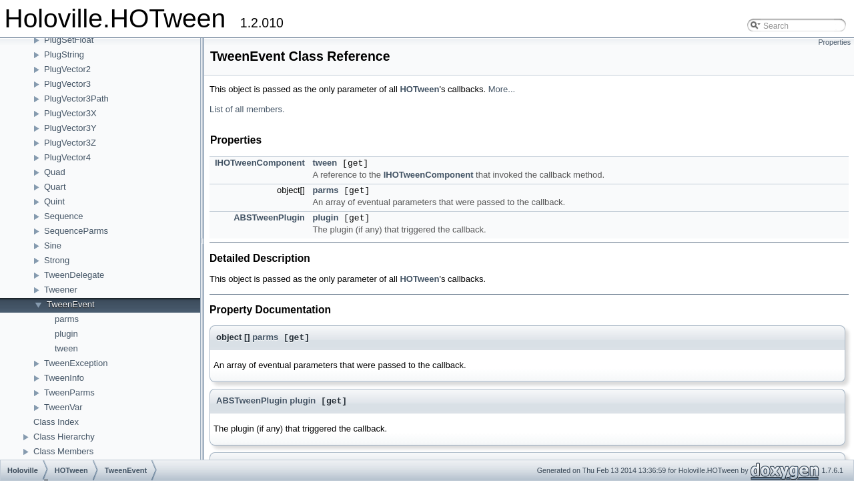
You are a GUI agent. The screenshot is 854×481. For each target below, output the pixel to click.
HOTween (419, 89)
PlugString (64, 54)
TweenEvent (71, 304)
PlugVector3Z (70, 143)
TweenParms (69, 392)
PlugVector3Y (70, 128)
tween (66, 348)
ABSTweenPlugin (269, 217)
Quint (54, 201)
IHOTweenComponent (260, 163)
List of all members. (247, 109)
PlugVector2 (67, 69)
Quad (54, 172)
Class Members (63, 451)
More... (501, 89)
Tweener (60, 290)
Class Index (56, 422)
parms (67, 319)
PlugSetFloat (68, 40)
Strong (56, 260)
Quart (55, 187)
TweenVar (63, 407)
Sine (52, 245)
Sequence (63, 216)
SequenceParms (76, 231)
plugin (66, 334)
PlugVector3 (67, 84)
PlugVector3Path (76, 99)
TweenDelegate (74, 275)
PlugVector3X (70, 113)
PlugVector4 (67, 157)
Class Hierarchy (64, 437)
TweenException (75, 363)
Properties (834, 42)
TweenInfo (64, 378)
